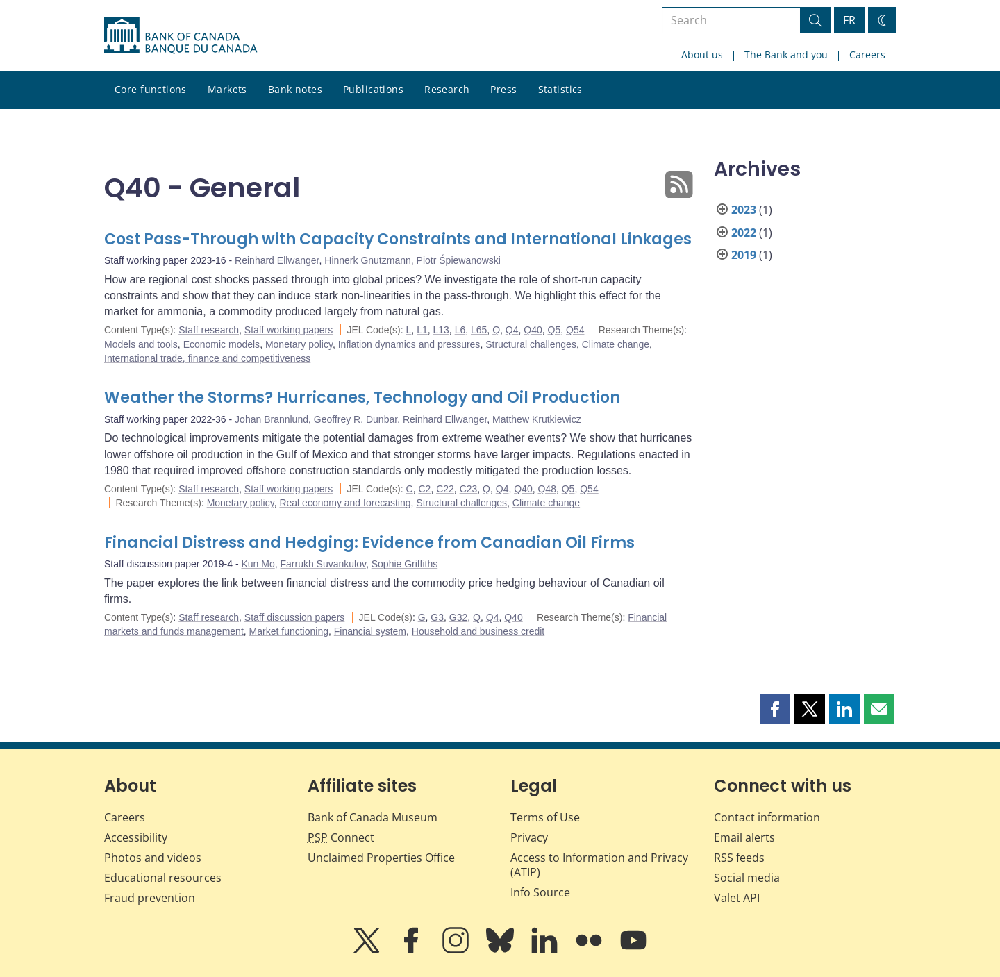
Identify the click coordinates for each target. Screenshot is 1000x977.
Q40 (533, 329)
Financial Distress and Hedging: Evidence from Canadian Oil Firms (369, 542)
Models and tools (141, 344)
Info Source (540, 892)
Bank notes (295, 89)
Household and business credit (478, 631)
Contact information (767, 817)
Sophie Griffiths (405, 563)
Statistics (560, 89)
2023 (743, 209)
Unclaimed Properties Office (381, 857)
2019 (743, 254)
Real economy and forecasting (344, 502)
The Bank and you (786, 54)
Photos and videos (152, 857)
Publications (373, 89)
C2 (424, 488)
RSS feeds (739, 857)
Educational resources (163, 877)
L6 (460, 329)
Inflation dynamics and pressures (409, 344)
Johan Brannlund (271, 419)
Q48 (547, 488)
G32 (458, 617)
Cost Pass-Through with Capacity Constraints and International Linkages (398, 239)
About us (702, 54)
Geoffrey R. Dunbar (355, 419)
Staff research (208, 329)
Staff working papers (288, 329)
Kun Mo (257, 563)
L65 (479, 329)
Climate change (615, 344)
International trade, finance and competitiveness (207, 358)
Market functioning (288, 631)
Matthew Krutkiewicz (536, 419)
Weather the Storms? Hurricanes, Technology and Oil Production (362, 397)
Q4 (512, 329)
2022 (743, 232)
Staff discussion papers (294, 617)
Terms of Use (545, 817)
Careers (867, 54)
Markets (227, 89)
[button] (775, 709)
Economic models (221, 344)
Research (446, 89)
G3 (437, 617)
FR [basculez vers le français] (849, 20)
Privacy (529, 837)
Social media (747, 877)
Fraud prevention (149, 897)
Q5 (554, 329)
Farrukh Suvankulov (322, 563)
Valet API (737, 897)
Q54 (575, 329)
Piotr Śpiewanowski (459, 260)
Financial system (370, 631)
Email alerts (744, 837)
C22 (445, 488)
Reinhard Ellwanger (277, 260)
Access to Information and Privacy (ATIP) (599, 865)
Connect (341, 837)
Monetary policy (299, 344)
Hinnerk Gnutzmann (367, 260)
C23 (469, 488)
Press (503, 89)
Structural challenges (530, 344)
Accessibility (135, 837)
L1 (422, 329)
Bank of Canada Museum (373, 817)
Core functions (151, 89)
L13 (441, 329)
